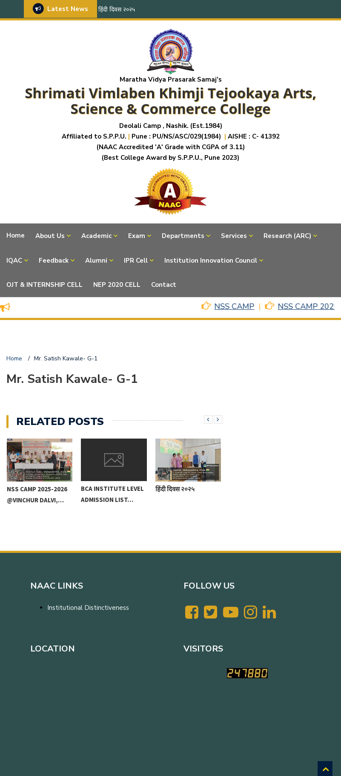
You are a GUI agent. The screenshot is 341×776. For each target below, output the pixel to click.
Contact (163, 284)
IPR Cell (136, 260)
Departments (183, 236)
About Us (50, 236)
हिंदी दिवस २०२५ (116, 10)
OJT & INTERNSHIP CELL (44, 284)
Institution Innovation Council (210, 260)
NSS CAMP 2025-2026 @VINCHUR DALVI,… (37, 494)
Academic (96, 236)
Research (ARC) (287, 236)
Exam (136, 236)
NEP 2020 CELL (116, 284)
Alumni (96, 260)
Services (234, 236)
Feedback (54, 260)
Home (15, 235)
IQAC (14, 260)
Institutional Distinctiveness (88, 607)
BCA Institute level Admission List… (112, 494)
